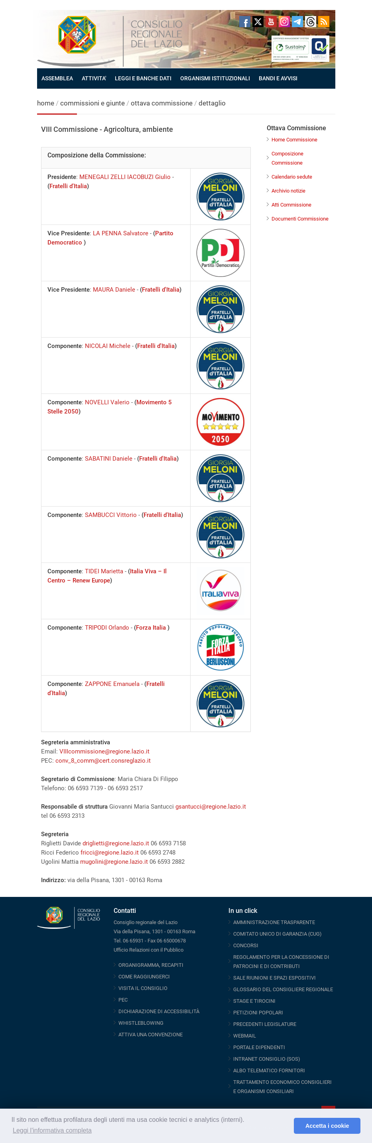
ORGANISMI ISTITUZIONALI (215, 78)
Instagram (284, 21)
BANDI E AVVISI (278, 78)
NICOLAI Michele (107, 346)
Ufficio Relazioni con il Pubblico (148, 950)
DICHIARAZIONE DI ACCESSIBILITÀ (158, 1011)
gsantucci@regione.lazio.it (210, 806)
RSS (323, 21)
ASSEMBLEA (57, 78)
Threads (310, 21)
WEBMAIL (244, 1036)
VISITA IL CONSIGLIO (142, 988)
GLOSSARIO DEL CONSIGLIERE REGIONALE (283, 989)
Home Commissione (294, 140)
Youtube (271, 21)
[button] (285, 1126)
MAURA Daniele (114, 289)
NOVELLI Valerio (107, 402)
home (45, 103)
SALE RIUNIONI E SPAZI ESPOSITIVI (274, 978)
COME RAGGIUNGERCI (144, 977)
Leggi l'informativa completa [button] (52, 1130)
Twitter (258, 21)
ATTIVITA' (94, 78)
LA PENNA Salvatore (120, 233)
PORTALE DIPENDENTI (259, 1047)
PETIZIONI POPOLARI (258, 1013)
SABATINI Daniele (108, 458)
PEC (123, 1000)
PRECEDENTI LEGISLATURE (264, 1024)
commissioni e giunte (92, 103)
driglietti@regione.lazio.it (116, 843)
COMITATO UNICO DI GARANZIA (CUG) (277, 934)
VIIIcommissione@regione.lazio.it (104, 751)
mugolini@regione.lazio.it (114, 861)
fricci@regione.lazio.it (110, 852)
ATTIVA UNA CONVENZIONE (150, 1035)
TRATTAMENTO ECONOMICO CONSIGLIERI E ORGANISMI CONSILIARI (282, 1086)
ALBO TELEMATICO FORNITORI (269, 1070)
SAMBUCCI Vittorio (111, 515)
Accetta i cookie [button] (327, 1126)
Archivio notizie (288, 191)
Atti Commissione (291, 205)
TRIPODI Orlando (107, 627)
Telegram (297, 21)
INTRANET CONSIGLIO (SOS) (266, 1059)
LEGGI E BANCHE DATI (143, 78)
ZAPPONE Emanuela (112, 684)
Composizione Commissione (287, 158)
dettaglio (212, 103)
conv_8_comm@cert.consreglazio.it (103, 760)
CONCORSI (245, 945)
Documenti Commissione (300, 219)
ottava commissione (162, 103)
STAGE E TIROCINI (254, 1001)
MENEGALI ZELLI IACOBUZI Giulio (125, 177)
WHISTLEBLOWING (140, 1023)
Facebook (244, 21)
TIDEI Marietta (104, 571)
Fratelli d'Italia (68, 186)
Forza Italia (151, 627)
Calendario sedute (292, 177)
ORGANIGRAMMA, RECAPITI (150, 965)
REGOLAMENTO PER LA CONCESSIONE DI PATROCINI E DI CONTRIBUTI (281, 961)
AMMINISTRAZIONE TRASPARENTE (274, 922)
